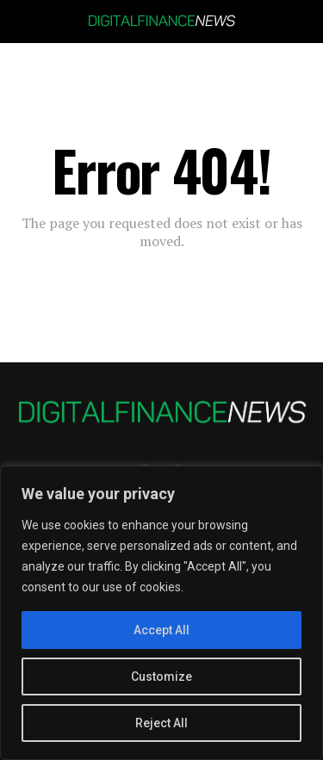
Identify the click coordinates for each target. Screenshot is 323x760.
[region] (161, 613)
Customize (161, 676)
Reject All (161, 723)
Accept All (161, 630)
